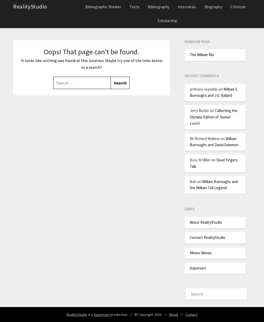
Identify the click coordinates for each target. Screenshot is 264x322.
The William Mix (202, 54)
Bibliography (159, 6)
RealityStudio (30, 6)
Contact (191, 314)
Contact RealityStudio (207, 237)
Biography (213, 6)
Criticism (238, 6)
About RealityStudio (206, 222)
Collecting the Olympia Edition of (213, 117)
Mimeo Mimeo (201, 252)
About (173, 314)
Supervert (198, 268)
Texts (135, 6)
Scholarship (168, 20)
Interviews (187, 6)
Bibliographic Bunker (103, 6)
